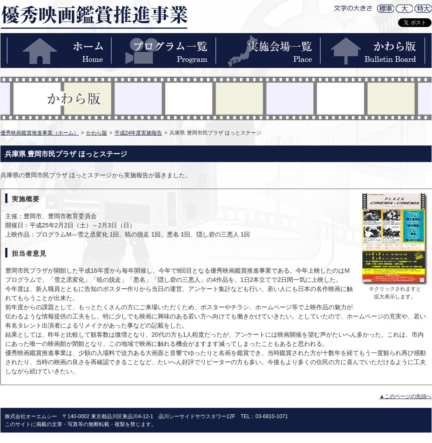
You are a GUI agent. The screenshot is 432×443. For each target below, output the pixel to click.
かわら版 (96, 133)
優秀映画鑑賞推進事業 (93, 16)
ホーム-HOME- (59, 50)
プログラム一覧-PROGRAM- (163, 50)
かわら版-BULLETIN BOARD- (373, 50)
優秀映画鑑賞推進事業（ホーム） (39, 133)
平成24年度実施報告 (138, 133)
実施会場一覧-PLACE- (268, 50)
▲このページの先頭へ (405, 396)
